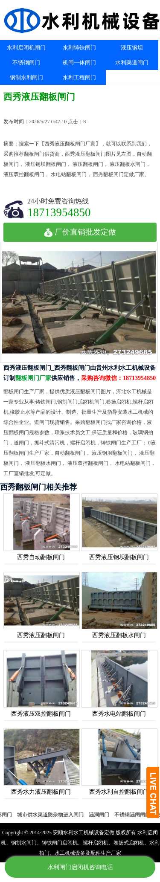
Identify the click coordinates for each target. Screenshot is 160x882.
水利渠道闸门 (131, 62)
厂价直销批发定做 (80, 232)
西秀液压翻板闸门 (41, 635)
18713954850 (59, 212)
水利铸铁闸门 (79, 47)
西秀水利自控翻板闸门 (119, 792)
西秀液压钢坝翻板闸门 (119, 557)
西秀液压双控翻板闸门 (41, 714)
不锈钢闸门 (26, 62)
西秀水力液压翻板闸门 (41, 792)
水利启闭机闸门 (26, 47)
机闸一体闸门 (79, 62)
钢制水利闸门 (26, 77)
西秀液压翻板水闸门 (119, 635)
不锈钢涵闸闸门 (137, 815)
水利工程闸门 (79, 77)
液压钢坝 (132, 47)
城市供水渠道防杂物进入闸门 (55, 815)
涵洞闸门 (103, 815)
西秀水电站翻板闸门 (119, 714)
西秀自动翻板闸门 (41, 557)
